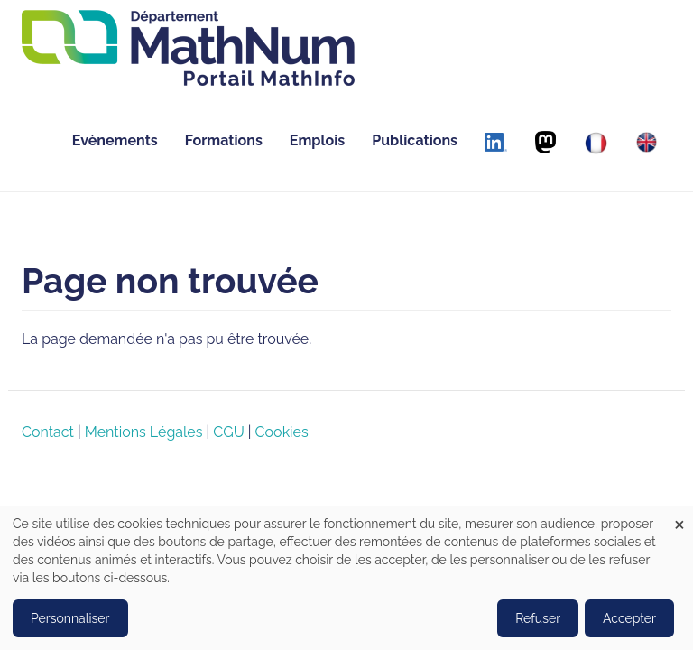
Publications (414, 140)
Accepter (629, 618)
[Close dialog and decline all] (679, 517)
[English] (646, 142)
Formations (224, 140)
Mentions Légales (144, 432)
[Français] (596, 143)
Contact (48, 432)
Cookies (282, 432)
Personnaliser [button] (70, 618)
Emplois (317, 140)
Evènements (115, 140)
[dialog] (346, 578)
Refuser (537, 618)
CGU (228, 432)
